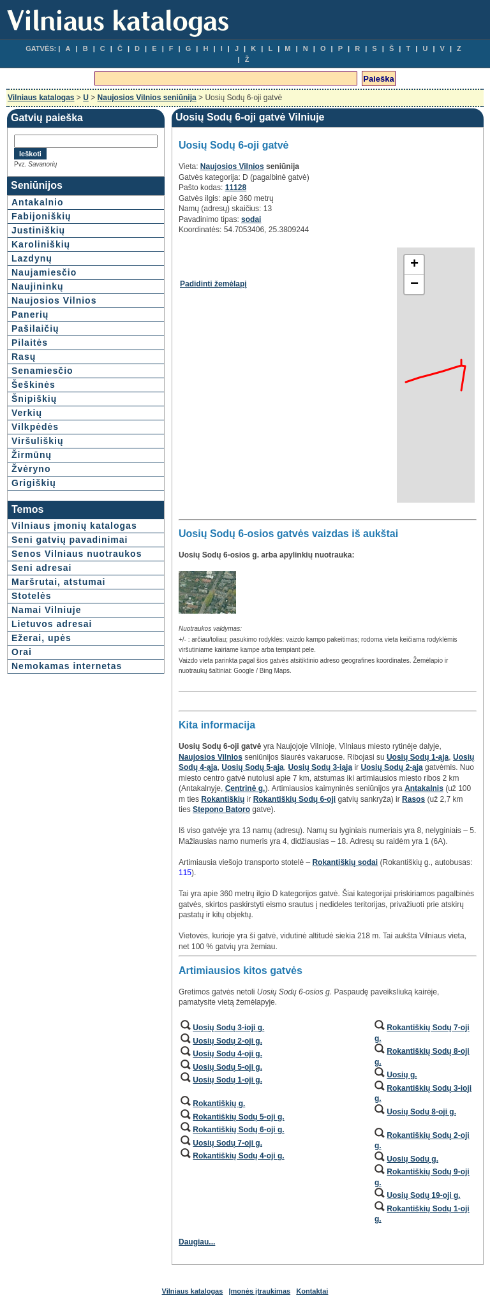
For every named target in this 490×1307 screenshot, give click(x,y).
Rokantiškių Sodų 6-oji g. (238, 1129)
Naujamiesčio (44, 272)
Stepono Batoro (221, 809)
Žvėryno (30, 469)
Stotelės (31, 596)
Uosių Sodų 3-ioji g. (228, 1027)
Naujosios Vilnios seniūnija (147, 97)
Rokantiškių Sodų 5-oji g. (238, 1116)
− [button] (414, 284)
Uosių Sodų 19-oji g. (423, 1195)
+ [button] (414, 264)
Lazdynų (31, 258)
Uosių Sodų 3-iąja (320, 767)
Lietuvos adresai (52, 624)
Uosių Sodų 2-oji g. (227, 1041)
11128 (235, 187)
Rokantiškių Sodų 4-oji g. (238, 1155)
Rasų (23, 356)
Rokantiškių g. (219, 1103)
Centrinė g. (245, 788)
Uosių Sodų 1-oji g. (227, 1079)
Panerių (29, 314)
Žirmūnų (31, 455)
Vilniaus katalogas (41, 97)
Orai (21, 652)
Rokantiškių (222, 799)
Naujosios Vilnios (53, 300)
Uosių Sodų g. (412, 1159)
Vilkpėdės (35, 427)
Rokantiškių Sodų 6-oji (294, 799)
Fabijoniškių (41, 216)
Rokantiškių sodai (345, 862)
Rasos (413, 799)
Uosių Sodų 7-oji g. (227, 1143)
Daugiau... (197, 1241)
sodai (251, 219)
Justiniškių (38, 230)
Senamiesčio (42, 371)
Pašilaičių (35, 328)
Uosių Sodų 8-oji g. (421, 1111)
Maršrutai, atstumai (58, 582)
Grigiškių (33, 483)
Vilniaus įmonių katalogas (74, 526)
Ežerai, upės (41, 638)
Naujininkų (37, 286)
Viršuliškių (37, 441)
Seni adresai (41, 568)
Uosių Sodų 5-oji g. (227, 1067)
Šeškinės (33, 385)
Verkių (26, 413)
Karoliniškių (40, 244)
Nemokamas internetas (66, 666)
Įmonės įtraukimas (260, 1291)
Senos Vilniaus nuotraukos (76, 554)
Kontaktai (312, 1291)
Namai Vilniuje (46, 610)
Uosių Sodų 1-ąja (418, 757)
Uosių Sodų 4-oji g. (227, 1053)
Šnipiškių (34, 399)
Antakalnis (424, 788)
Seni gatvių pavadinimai (69, 540)
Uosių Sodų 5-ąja (252, 767)
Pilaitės (29, 342)
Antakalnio (37, 202)
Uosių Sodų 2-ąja (391, 767)
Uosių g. (402, 1074)
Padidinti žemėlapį (213, 283)
